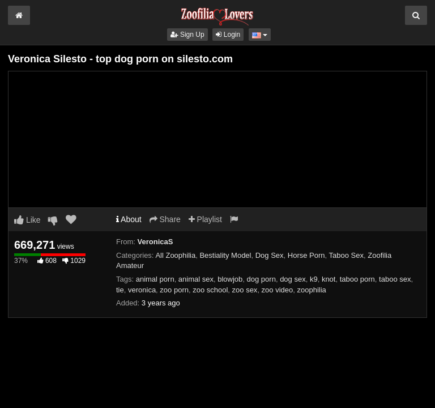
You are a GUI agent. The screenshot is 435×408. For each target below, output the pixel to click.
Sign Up (187, 35)
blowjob (230, 279)
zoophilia (311, 290)
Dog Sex (269, 255)
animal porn (155, 279)
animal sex (196, 279)
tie (120, 290)
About (129, 219)
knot (329, 279)
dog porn (261, 279)
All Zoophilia (175, 255)
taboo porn (357, 279)
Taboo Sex (346, 255)
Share (165, 219)
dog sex (293, 279)
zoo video (277, 290)
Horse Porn (306, 255)
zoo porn (174, 290)
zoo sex (245, 290)
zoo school (210, 290)
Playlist (205, 219)
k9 (314, 279)
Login (228, 35)
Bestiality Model (225, 255)
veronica (142, 290)
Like (27, 219)
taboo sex (395, 279)
